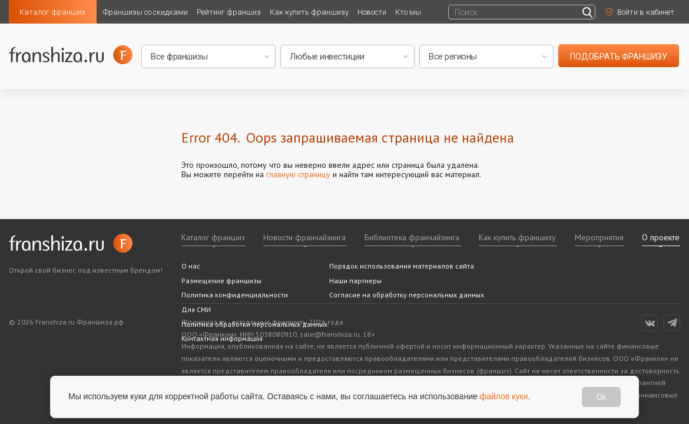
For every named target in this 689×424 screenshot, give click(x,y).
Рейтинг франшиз (229, 12)
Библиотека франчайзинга (412, 237)
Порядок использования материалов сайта (401, 265)
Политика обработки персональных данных (254, 324)
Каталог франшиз (52, 12)
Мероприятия (599, 237)
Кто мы (408, 12)
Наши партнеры (355, 280)
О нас (190, 265)
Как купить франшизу (309, 12)
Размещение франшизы (221, 280)
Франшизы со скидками (145, 12)
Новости (371, 12)
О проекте (661, 237)
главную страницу (298, 174)
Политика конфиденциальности (234, 294)
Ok (601, 397)
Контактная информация (222, 338)
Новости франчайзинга (304, 237)
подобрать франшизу (618, 56)
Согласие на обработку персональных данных (406, 294)
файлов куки (504, 396)
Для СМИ (196, 309)
